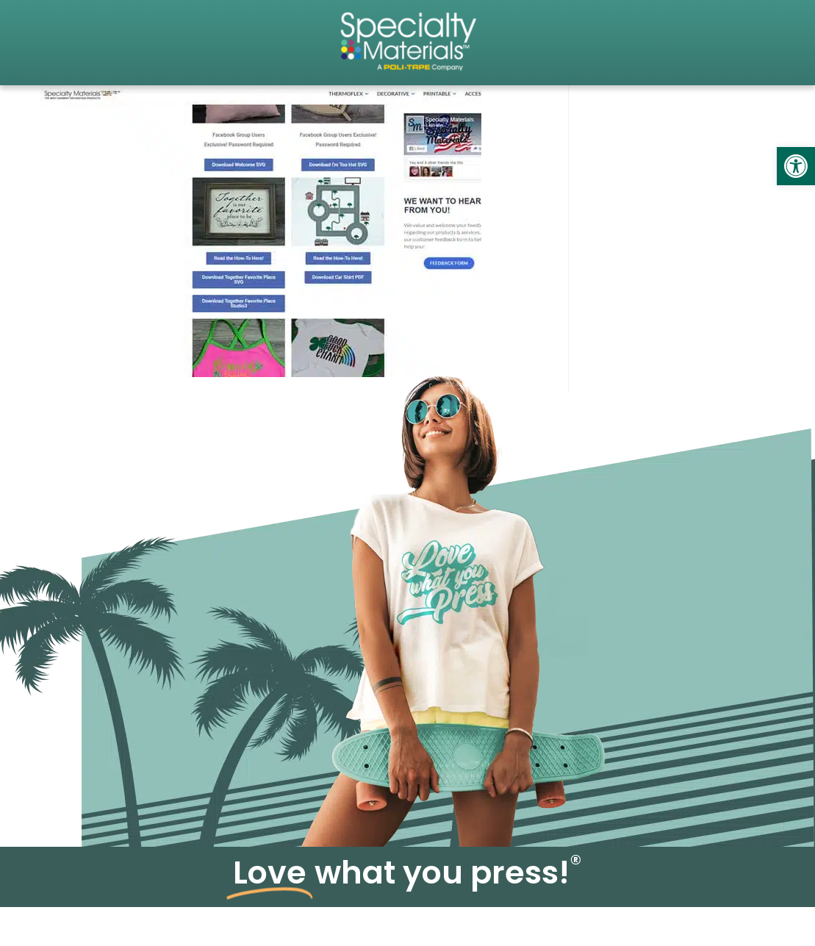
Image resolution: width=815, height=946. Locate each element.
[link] (796, 166)
